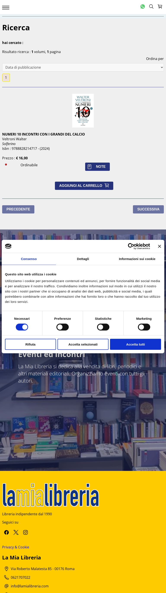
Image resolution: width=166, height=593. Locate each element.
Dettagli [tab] (83, 258)
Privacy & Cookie (15, 547)
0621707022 (20, 577)
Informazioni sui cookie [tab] (137, 258)
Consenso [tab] (29, 258)
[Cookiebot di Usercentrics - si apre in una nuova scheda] (131, 246)
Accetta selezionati (82, 344)
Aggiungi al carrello (85, 186)
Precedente (18, 209)
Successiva (148, 209)
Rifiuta (30, 344)
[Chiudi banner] (159, 246)
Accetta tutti (135, 344)
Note (97, 166)
